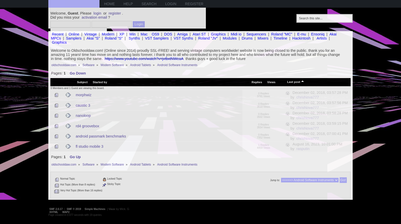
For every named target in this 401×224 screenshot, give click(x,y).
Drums (247, 38)
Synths (134, 38)
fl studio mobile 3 (89, 146)
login (97, 13)
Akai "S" (93, 38)
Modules (230, 38)
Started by (100, 82)
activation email (94, 17)
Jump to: (275, 180)
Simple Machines (95, 209)
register (115, 13)
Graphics (218, 34)
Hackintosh (301, 38)
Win (132, 34)
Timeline (280, 38)
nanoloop (83, 116)
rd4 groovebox (87, 126)
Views (271, 82)
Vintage (90, 34)
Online (74, 34)
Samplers (74, 38)
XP (121, 34)
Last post (295, 81)
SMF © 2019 (74, 209)
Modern (108, 34)
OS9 (155, 34)
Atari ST (199, 34)
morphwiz (84, 95)
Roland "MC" (281, 34)
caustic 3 (83, 105)
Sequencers (256, 34)
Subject (82, 82)
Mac (144, 34)
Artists (322, 38)
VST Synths (183, 38)
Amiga (182, 34)
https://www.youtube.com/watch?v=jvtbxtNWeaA (144, 59)
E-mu (301, 34)
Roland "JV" (208, 38)
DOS (168, 34)
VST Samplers (157, 38)
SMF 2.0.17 (56, 209)
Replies (257, 82)
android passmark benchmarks (101, 136)
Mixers (263, 38)
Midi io (236, 34)
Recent (58, 34)
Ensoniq (317, 34)
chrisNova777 (307, 97)
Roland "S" (113, 38)
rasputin (302, 149)
